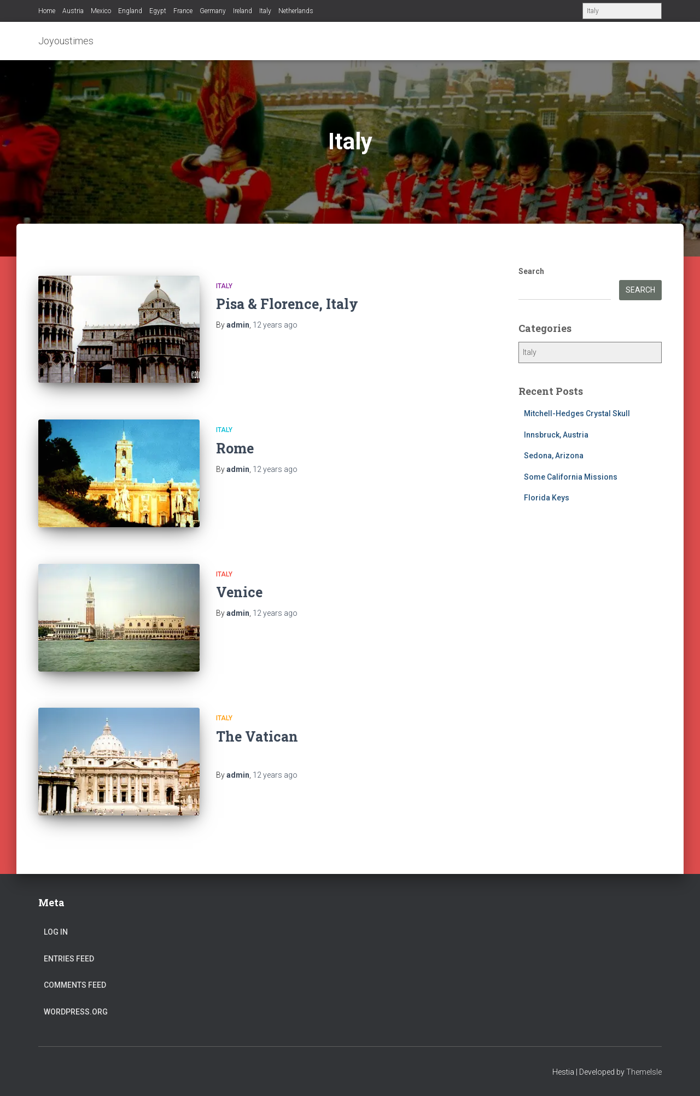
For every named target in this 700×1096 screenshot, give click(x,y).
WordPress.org (76, 1011)
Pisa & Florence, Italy (287, 304)
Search (531, 271)
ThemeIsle (644, 1072)
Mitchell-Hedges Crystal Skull (577, 413)
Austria (73, 11)
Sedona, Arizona (554, 455)
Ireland (242, 11)
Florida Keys (546, 497)
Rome (235, 448)
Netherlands (295, 11)
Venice (239, 592)
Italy (265, 11)
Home (46, 11)
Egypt (157, 11)
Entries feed (69, 958)
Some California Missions (570, 477)
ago (275, 324)
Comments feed (75, 985)
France (182, 11)
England (130, 11)
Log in (56, 932)
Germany (213, 11)
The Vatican (257, 736)
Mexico (101, 11)
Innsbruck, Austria (556, 434)
